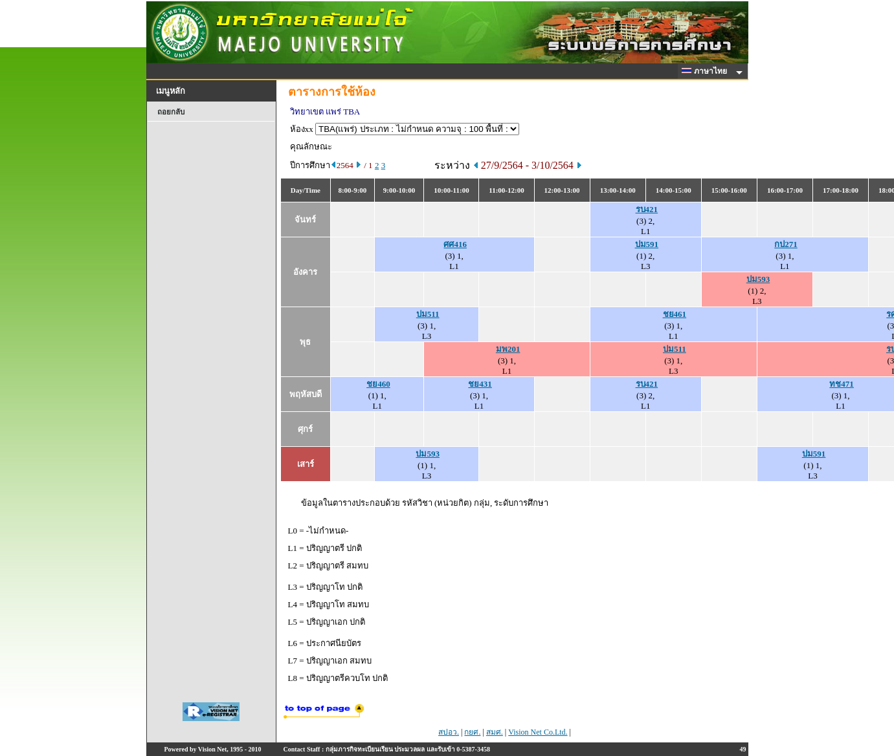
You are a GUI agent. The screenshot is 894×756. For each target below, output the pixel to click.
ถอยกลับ (170, 112)
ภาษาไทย (706, 71)
